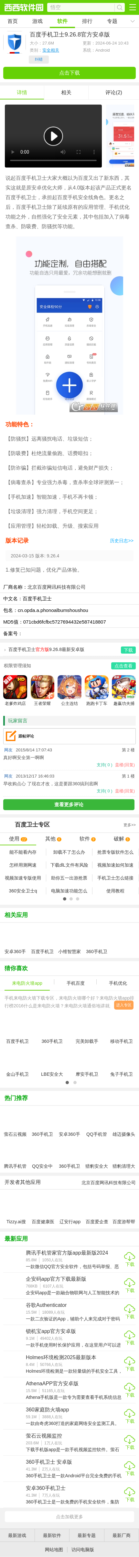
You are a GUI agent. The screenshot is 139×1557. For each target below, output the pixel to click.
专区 (69, 825)
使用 (18, 838)
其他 (53, 838)
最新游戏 (17, 1535)
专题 (112, 21)
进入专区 (124, 1005)
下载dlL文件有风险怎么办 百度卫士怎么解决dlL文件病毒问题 (69, 865)
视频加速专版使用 (23, 877)
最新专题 (87, 1535)
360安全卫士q (23, 890)
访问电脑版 (82, 1549)
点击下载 (69, 73)
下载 (129, 1264)
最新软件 (52, 1535)
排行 (87, 21)
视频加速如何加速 (115, 865)
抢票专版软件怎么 (115, 852)
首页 (12, 21)
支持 (104, 764)
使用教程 (115, 890)
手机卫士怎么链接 (115, 877)
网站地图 (54, 1549)
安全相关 (50, 50)
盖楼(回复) (125, 764)
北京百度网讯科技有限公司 (56, 587)
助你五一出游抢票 (69, 877)
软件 (62, 21)
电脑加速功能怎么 (69, 890)
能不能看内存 (23, 852)
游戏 (37, 21)
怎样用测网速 (23, 865)
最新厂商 (121, 1535)
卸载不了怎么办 (69, 852)
